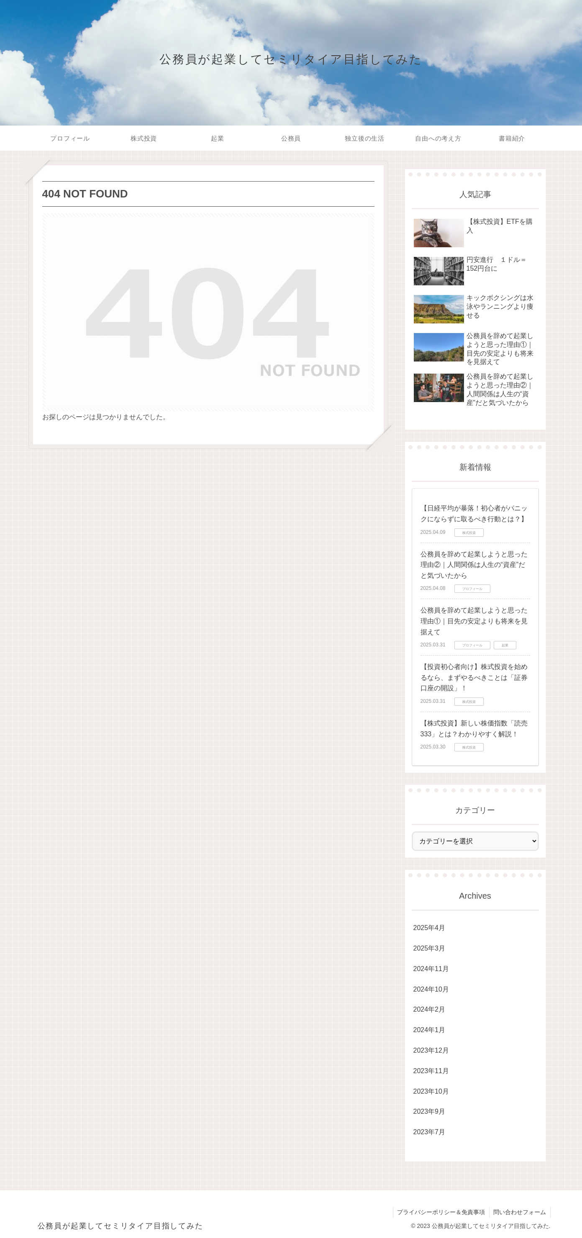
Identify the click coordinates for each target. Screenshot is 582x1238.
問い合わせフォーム (519, 1212)
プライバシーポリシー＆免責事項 (441, 1212)
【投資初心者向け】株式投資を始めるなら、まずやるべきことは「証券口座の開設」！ (474, 677)
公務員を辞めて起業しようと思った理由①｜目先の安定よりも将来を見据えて (474, 621)
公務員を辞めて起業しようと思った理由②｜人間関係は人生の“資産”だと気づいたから (474, 565)
